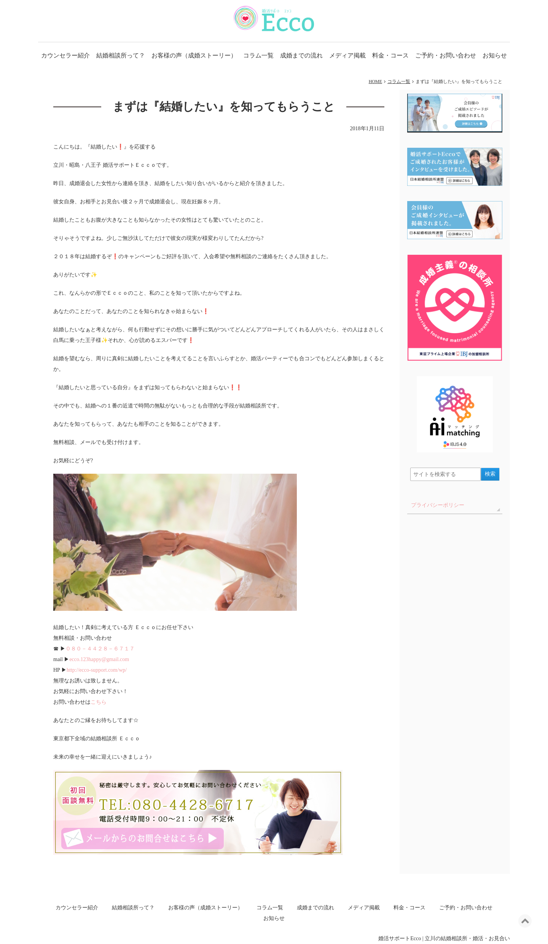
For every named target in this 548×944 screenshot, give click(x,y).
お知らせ (495, 55)
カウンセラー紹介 (65, 55)
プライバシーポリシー (437, 505)
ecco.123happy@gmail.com (99, 659)
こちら (99, 702)
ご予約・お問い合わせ (445, 55)
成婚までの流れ (301, 55)
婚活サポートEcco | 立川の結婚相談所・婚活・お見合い (444, 938)
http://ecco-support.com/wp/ (97, 670)
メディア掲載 (347, 55)
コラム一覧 (258, 55)
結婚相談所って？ (120, 55)
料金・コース (390, 55)
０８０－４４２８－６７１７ (100, 649)
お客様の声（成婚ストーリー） (194, 55)
